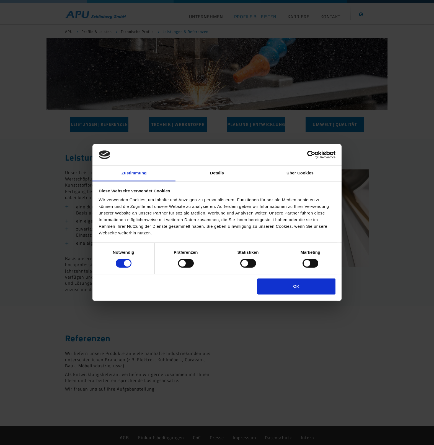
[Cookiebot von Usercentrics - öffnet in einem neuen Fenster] (311, 155)
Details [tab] (217, 173)
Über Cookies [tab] (300, 173)
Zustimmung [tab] (134, 173)
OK (296, 286)
